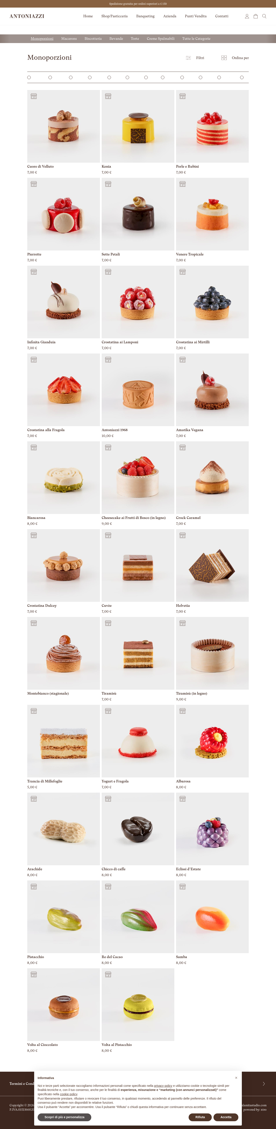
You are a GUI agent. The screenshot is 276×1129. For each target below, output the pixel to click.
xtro (263, 1109)
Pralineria (244, 77)
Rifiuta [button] (200, 1117)
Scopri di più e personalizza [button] (64, 1117)
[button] (236, 1077)
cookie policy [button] (68, 1094)
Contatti (221, 16)
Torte (135, 39)
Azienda (169, 16)
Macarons (69, 39)
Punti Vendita (196, 16)
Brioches (203, 77)
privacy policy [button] (163, 1085)
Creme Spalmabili (161, 39)
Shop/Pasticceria (114, 16)
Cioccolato (165, 77)
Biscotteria (93, 39)
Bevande (116, 39)
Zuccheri (184, 77)
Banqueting (145, 16)
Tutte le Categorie (196, 39)
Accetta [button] (225, 1117)
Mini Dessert (53, 77)
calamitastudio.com (253, 1105)
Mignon (111, 77)
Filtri (195, 57)
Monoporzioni (42, 39)
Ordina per (235, 57)
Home (88, 16)
